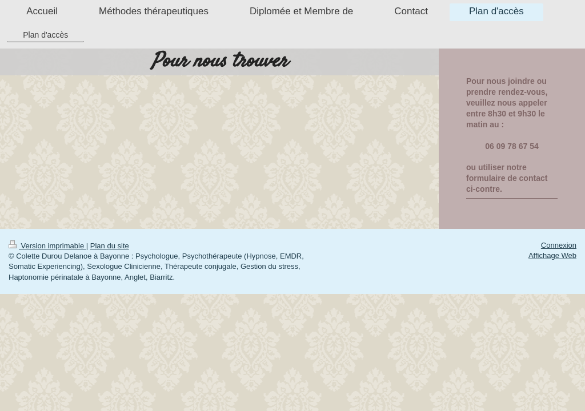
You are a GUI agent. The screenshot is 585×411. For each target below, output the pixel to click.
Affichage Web (552, 255)
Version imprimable (47, 245)
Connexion (558, 245)
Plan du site (109, 245)
